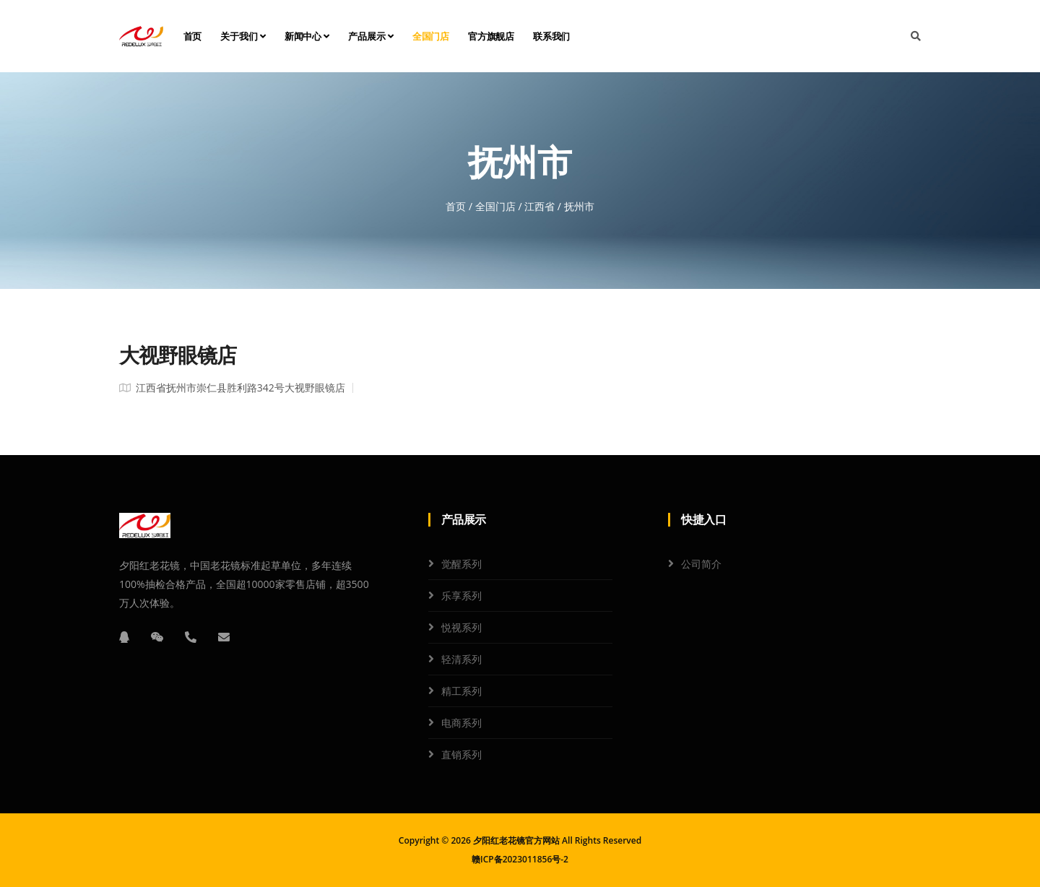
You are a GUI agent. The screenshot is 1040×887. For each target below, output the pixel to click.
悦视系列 (461, 627)
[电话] (191, 637)
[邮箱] (224, 637)
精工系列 (461, 691)
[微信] (157, 637)
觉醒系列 (461, 564)
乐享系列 (461, 595)
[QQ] (124, 637)
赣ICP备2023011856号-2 (520, 859)
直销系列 (461, 754)
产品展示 (371, 36)
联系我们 (551, 36)
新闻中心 (307, 36)
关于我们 (243, 36)
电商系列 (461, 723)
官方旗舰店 (491, 36)
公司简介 (701, 564)
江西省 (539, 206)
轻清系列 (461, 659)
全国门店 (430, 36)
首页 (192, 36)
